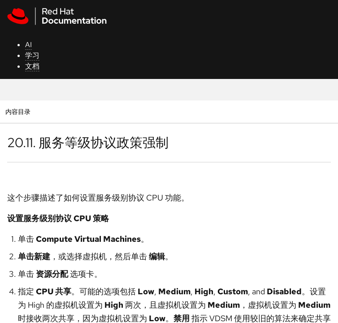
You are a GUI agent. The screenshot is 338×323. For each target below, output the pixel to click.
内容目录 (17, 111)
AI (28, 44)
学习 (32, 55)
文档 (32, 66)
